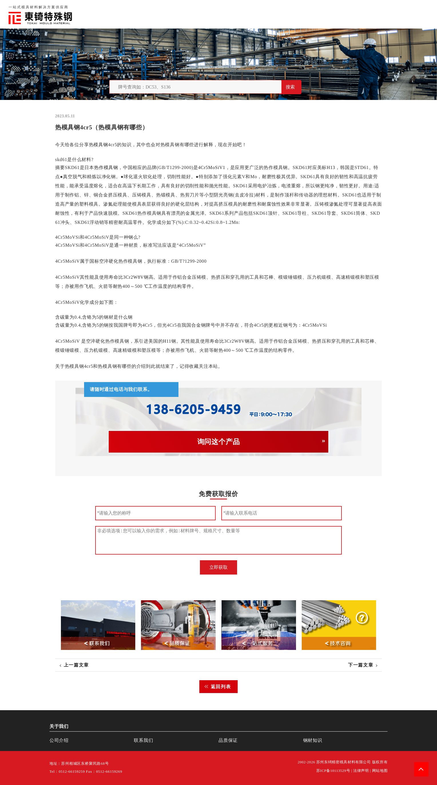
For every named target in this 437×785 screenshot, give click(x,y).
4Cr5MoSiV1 (211, 167)
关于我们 (302, 14)
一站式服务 (388, 14)
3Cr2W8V (133, 277)
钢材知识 (418, 14)
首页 (280, 14)
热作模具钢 (106, 167)
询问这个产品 (218, 441)
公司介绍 (59, 740)
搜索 (290, 87)
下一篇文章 (360, 664)
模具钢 (101, 144)
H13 (331, 167)
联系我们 (357, 14)
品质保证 (330, 14)
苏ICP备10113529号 (333, 771)
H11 (167, 341)
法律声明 (361, 771)
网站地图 (380, 771)
